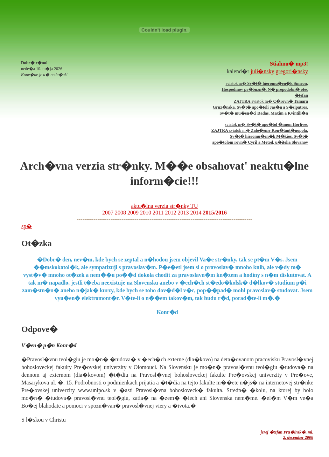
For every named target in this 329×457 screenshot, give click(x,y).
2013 (183, 213)
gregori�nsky (292, 71)
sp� (26, 226)
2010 (145, 213)
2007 (107, 213)
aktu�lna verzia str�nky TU (164, 206)
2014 (195, 213)
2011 (158, 213)
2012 (170, 213)
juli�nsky (262, 71)
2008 (120, 213)
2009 (133, 213)
